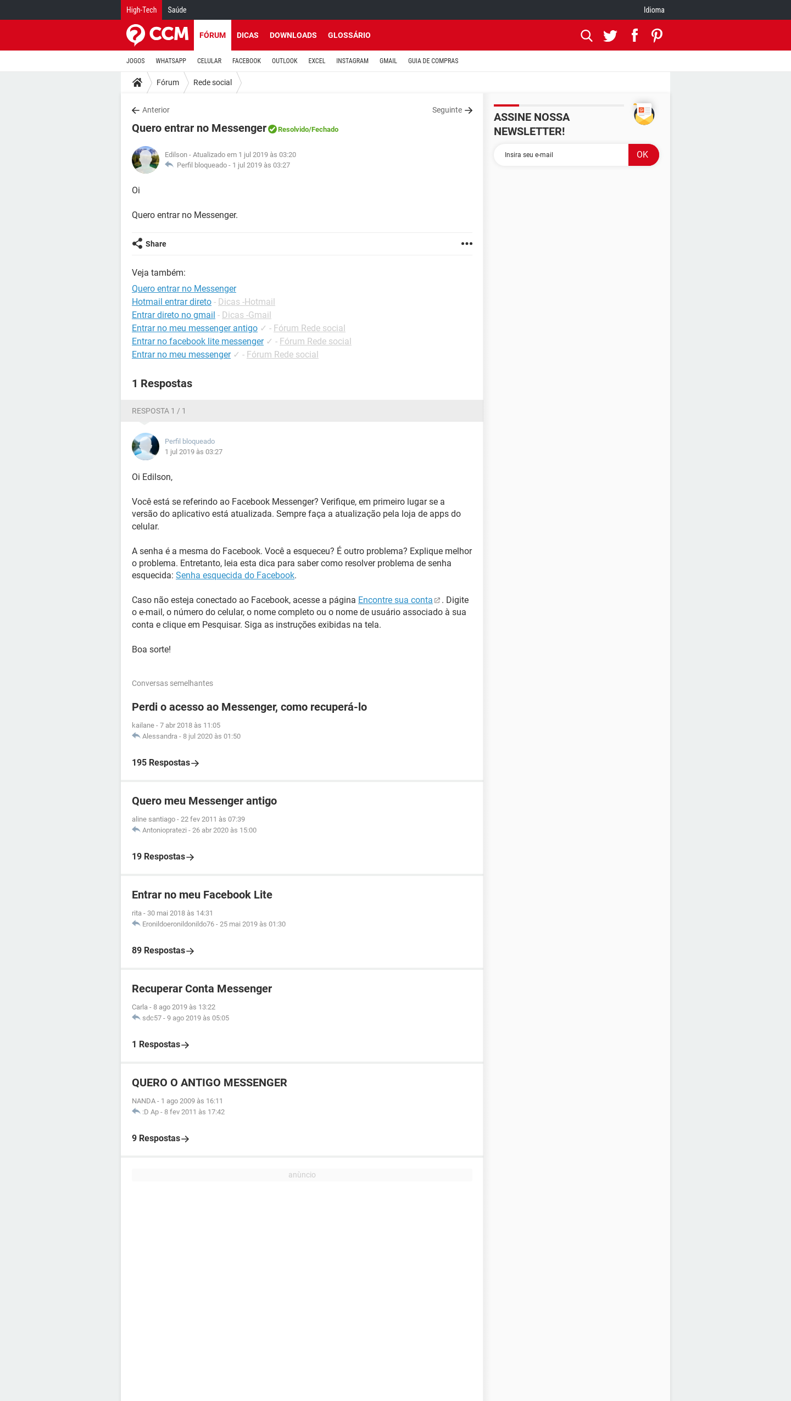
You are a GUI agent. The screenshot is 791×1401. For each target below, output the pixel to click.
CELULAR (209, 61)
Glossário (349, 35)
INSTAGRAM (352, 61)
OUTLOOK (285, 61)
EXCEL (316, 61)
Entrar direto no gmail (173, 315)
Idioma (654, 9)
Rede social (212, 82)
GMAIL (388, 61)
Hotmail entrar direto (171, 302)
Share (156, 243)
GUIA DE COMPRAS (433, 61)
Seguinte (447, 109)
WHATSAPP (171, 61)
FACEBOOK (246, 61)
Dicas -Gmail (246, 315)
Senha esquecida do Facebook (235, 575)
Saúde (177, 9)
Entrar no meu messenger (181, 354)
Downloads (293, 35)
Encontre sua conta (395, 600)
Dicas (248, 35)
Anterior (156, 109)
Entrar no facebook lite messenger (198, 341)
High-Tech (141, 9)
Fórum (212, 35)
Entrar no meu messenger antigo (195, 328)
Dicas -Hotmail (246, 302)
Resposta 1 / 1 (159, 410)
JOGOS (135, 61)
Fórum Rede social (310, 328)
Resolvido (293, 129)
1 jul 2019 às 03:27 (261, 165)
